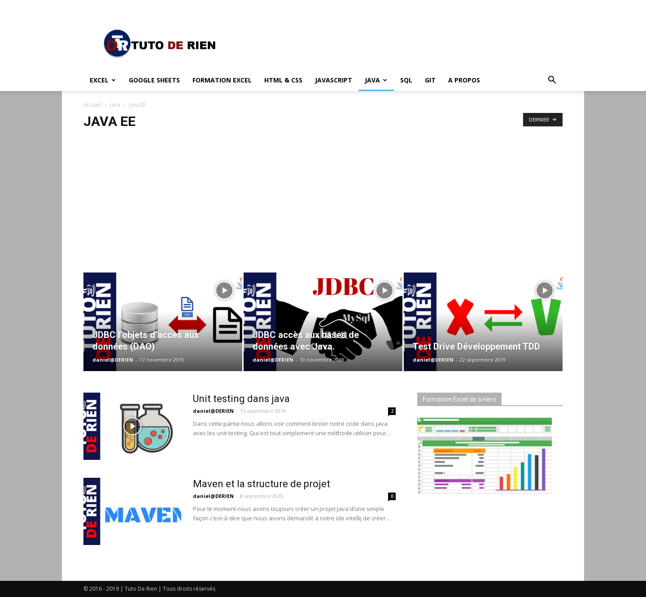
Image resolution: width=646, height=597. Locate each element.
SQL (406, 80)
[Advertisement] (323, 197)
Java (376, 80)
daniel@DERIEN (112, 359)
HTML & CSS (283, 80)
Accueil (92, 104)
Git (430, 80)
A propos (464, 80)
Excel (103, 80)
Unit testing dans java (241, 398)
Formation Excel (222, 80)
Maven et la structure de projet (261, 483)
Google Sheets (154, 80)
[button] (552, 81)
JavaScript (333, 80)
